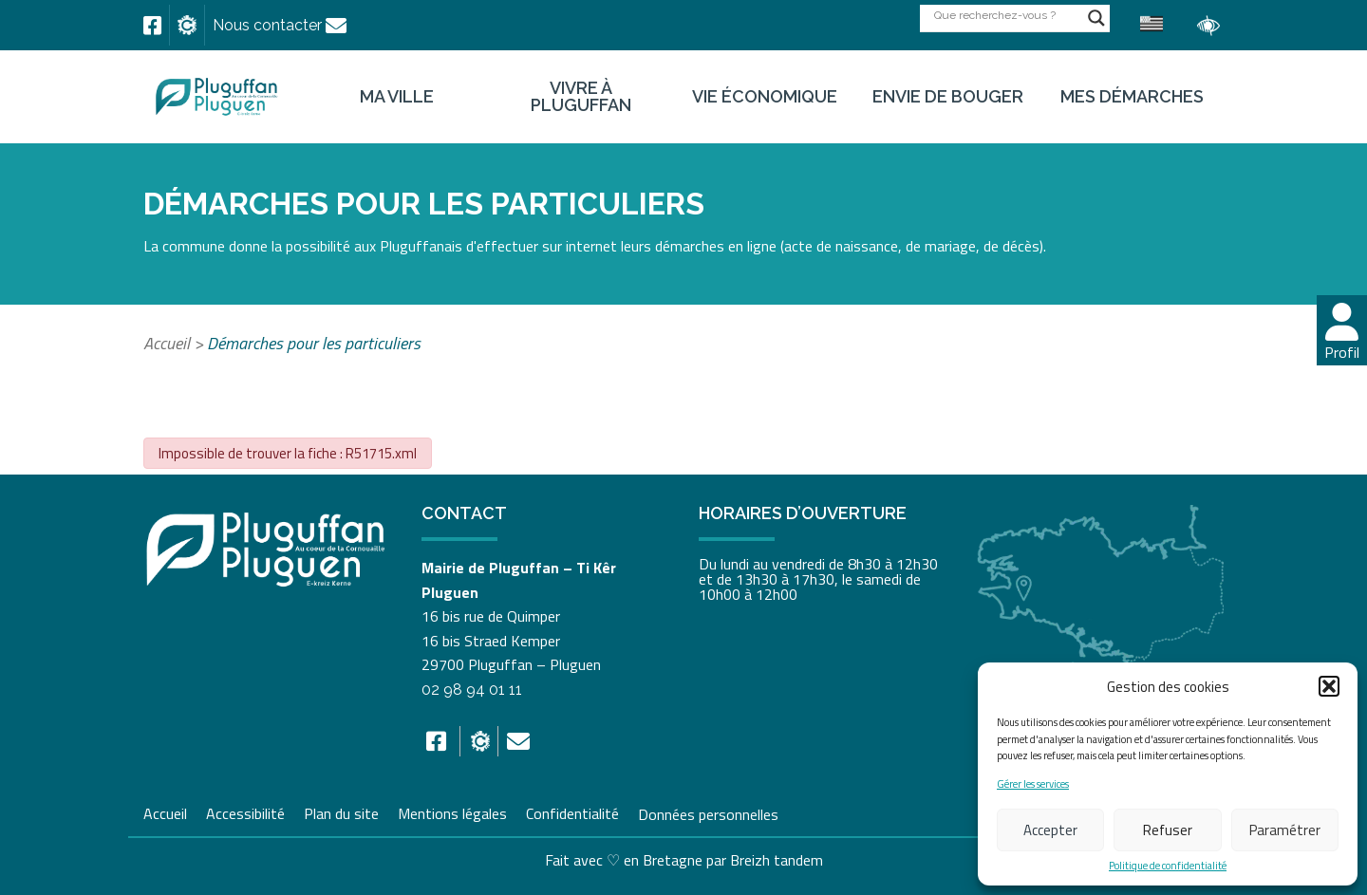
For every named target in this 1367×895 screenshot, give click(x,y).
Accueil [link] (166, 343)
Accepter (1050, 830)
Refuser (1167, 830)
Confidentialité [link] (572, 811)
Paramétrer (1284, 830)
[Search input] (1006, 15)
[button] (1329, 686)
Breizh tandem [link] (776, 859)
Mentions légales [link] (452, 811)
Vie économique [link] (764, 96)
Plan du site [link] (341, 811)
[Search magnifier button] (1096, 18)
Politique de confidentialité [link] (1168, 866)
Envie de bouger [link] (947, 96)
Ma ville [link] (397, 96)
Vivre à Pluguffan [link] (581, 97)
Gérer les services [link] (1033, 784)
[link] (152, 25)
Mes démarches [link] (1132, 96)
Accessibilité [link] (245, 811)
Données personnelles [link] (708, 813)
